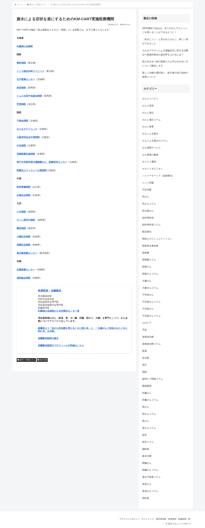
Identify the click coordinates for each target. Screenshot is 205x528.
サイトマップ (146, 519)
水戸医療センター (26, 79)
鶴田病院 (21, 228)
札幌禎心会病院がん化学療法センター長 (58, 311)
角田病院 (21, 87)
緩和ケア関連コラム (26, 360)
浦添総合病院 (23, 278)
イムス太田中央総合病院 (29, 96)
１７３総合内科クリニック (30, 71)
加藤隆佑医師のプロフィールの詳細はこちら (61, 345)
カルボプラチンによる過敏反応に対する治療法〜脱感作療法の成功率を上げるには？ (165, 52)
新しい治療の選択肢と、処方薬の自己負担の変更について (165, 75)
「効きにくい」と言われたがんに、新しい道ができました (165, 41)
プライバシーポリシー (127, 519)
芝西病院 (21, 104)
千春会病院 (22, 120)
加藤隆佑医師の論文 (48, 338)
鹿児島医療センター (27, 253)
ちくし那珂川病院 (26, 220)
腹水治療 (42, 360)
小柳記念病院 (23, 236)
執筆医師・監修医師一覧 (179, 519)
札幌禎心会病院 (25, 46)
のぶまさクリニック (27, 129)
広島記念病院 (23, 195)
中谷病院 (21, 145)
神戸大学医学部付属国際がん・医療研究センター (42, 162)
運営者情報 (160, 519)
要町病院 (21, 63)
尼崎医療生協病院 (26, 154)
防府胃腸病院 (23, 187)
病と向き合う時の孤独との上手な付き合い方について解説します (165, 63)
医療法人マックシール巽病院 (32, 170)
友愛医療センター (26, 269)
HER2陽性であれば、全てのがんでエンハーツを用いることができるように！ (164, 30)
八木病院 (21, 212)
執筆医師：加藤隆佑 (49, 290)
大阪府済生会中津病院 (28, 137)
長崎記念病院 (23, 245)
